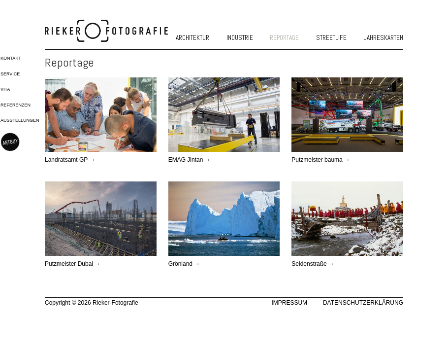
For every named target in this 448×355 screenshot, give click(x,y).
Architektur (192, 38)
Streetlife (331, 38)
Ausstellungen (19, 120)
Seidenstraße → (312, 263)
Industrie (239, 38)
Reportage (284, 38)
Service (10, 73)
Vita (5, 89)
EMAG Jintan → (189, 159)
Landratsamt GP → (70, 159)
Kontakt (10, 58)
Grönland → (184, 263)
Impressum (289, 302)
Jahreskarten (383, 38)
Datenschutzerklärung (363, 302)
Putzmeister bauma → (320, 159)
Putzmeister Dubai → (72, 263)
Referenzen (15, 105)
